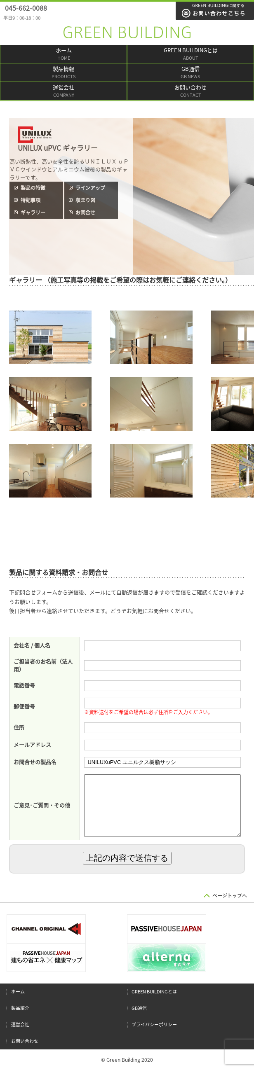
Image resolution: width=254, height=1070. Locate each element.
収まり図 (85, 200)
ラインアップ (90, 187)
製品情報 (63, 73)
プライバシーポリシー (154, 1024)
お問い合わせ (190, 91)
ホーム (63, 54)
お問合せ (85, 212)
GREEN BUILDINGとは (190, 54)
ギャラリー (33, 212)
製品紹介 (20, 1008)
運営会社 (63, 91)
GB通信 (190, 73)
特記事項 (30, 200)
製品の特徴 (33, 187)
